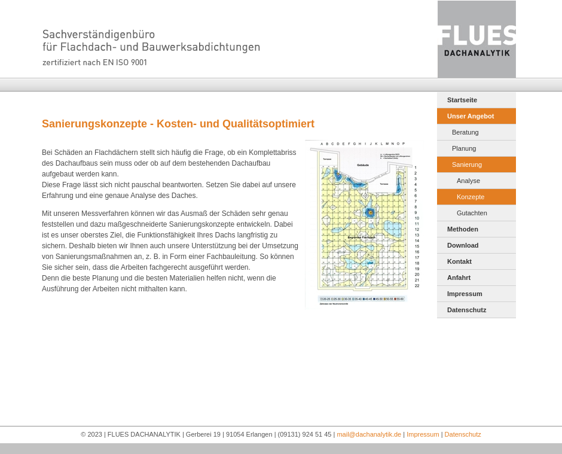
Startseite (462, 99)
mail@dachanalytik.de (369, 434)
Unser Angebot (470, 116)
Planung (464, 148)
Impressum (464, 293)
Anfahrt (459, 277)
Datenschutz (466, 309)
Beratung (465, 132)
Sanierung (467, 164)
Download (463, 245)
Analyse (468, 180)
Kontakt (459, 261)
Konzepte (470, 196)
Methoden (462, 229)
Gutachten (472, 213)
